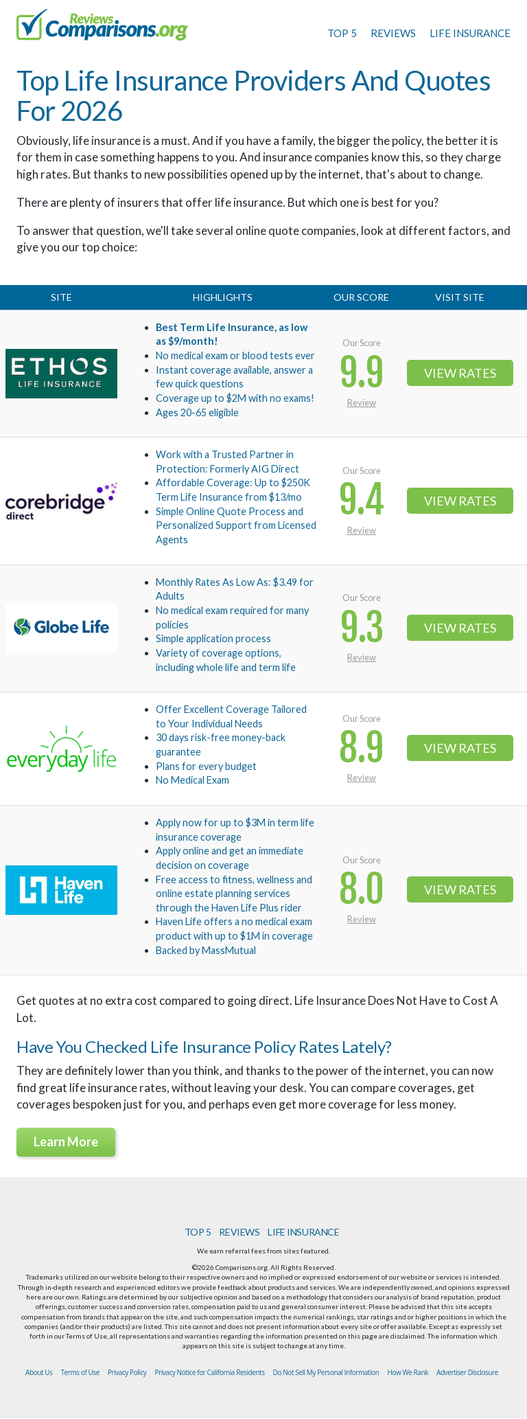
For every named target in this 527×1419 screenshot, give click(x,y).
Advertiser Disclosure (467, 1372)
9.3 (362, 628)
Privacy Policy (127, 1372)
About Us (38, 1372)
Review (361, 402)
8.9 (361, 748)
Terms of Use (80, 1372)
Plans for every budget (206, 766)
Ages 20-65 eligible (197, 412)
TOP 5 (342, 33)
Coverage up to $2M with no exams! (235, 398)
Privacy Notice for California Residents (209, 1372)
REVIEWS (393, 33)
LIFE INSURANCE (470, 33)
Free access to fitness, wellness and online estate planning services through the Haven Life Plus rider (234, 893)
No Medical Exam (192, 780)
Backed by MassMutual (206, 950)
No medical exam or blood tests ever (235, 355)
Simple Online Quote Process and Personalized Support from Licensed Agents (236, 525)
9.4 (361, 500)
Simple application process (213, 638)
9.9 (361, 373)
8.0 (361, 889)
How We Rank (407, 1372)
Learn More (66, 1141)
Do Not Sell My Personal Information (326, 1372)
